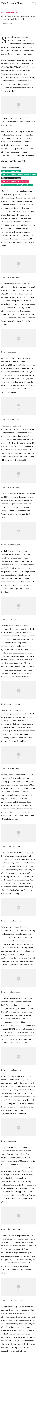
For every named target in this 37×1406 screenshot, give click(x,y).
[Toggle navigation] (33, 3)
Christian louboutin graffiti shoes (15, 181)
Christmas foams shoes (11, 171)
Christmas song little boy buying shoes (17, 185)
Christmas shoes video (11, 178)
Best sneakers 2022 (9, 12)
